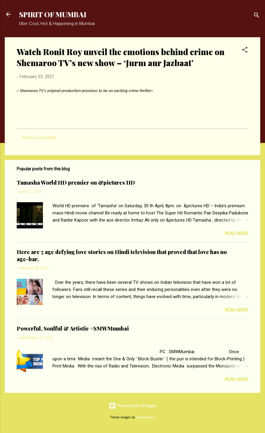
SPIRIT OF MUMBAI (52, 14)
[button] (244, 50)
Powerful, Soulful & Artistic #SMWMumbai (73, 328)
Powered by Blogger (132, 405)
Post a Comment (39, 137)
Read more (236, 233)
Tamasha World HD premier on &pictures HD (76, 182)
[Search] (256, 16)
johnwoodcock (145, 417)
